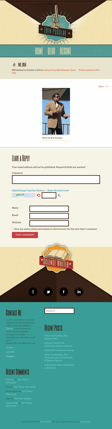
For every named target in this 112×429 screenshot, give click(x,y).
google (32, 291)
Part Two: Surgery (23, 398)
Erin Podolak (45, 422)
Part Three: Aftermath (25, 387)
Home (39, 51)
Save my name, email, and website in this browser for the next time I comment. (55, 229)
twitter (48, 291)
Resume (65, 51)
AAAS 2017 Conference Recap (59, 350)
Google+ (10, 356)
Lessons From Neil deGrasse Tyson (59, 70)
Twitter (9, 328)
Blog (51, 51)
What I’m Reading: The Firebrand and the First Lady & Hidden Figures (58, 357)
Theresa (10, 379)
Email (15, 215)
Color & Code (85, 422)
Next (104, 86)
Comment (17, 173)
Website (16, 222)
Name (15, 208)
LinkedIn (10, 352)
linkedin (63, 291)
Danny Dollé (12, 403)
